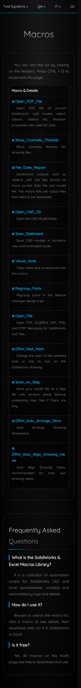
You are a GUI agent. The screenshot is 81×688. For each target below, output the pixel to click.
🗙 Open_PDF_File (27, 122)
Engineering (35, 5)
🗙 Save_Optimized (27, 254)
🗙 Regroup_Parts (26, 309)
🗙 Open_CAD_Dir (26, 232)
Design (58, 5)
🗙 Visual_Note (24, 282)
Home (16, 5)
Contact (40, 28)
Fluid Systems (26, 17)
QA (47, 17)
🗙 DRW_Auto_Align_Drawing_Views (38, 475)
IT (59, 17)
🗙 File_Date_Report (28, 188)
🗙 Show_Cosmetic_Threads (35, 160)
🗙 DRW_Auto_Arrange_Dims (36, 441)
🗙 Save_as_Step (26, 403)
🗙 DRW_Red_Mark (28, 369)
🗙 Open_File (22, 336)
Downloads (17, 28)
